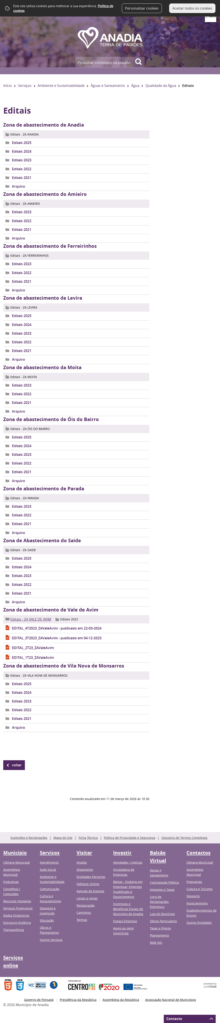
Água (135, 85)
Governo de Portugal (39, 1000)
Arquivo (18, 186)
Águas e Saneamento (108, 85)
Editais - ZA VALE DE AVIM (30, 619)
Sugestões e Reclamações (28, 838)
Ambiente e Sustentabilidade (61, 85)
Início (7, 85)
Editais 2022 (21, 169)
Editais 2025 (21, 142)
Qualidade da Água (160, 85)
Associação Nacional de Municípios (170, 1000)
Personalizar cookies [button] (142, 8)
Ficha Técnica (88, 838)
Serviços (25, 85)
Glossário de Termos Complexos (184, 838)
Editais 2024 (21, 151)
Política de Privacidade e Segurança (129, 838)
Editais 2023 (21, 160)
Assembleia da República (121, 1000)
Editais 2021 (21, 177)
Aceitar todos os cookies (192, 8)
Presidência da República (78, 1000)
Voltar (17, 765)
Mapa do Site (62, 838)
